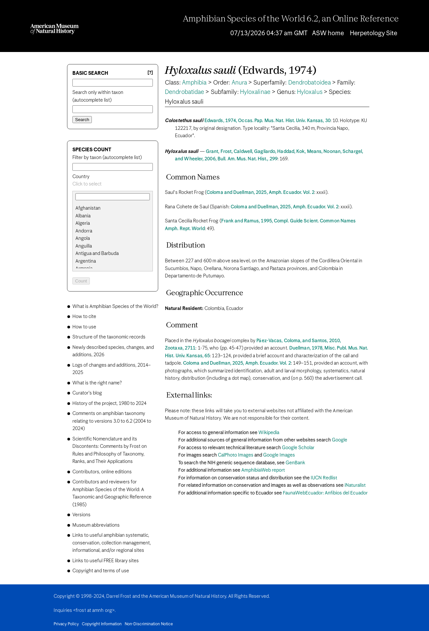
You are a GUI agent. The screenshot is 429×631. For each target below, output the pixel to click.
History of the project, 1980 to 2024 (109, 403)
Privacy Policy (66, 624)
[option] (115, 208)
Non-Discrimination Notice (149, 624)
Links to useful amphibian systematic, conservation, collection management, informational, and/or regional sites (111, 543)
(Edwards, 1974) (241, 71)
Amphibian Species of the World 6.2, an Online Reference (291, 19)
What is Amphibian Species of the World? (115, 306)
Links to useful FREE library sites (105, 561)
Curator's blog (87, 393)
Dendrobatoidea (309, 83)
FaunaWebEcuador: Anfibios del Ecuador (325, 493)
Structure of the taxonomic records (108, 337)
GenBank (295, 463)
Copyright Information (102, 624)
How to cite (84, 316)
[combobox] (112, 184)
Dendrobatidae (184, 92)
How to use (84, 327)
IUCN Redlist (324, 478)
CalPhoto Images (235, 455)
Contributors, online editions (102, 472)
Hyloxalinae (255, 92)
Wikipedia (268, 432)
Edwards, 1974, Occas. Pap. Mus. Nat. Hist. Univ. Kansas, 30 (267, 120)
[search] (112, 216)
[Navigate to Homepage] (54, 29)
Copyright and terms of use (100, 571)
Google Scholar (298, 447)
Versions (81, 515)
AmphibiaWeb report (263, 470)
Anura (239, 83)
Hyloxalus (309, 92)
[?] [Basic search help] (150, 73)
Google (339, 440)
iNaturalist (355, 485)
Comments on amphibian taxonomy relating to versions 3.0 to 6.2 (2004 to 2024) (111, 421)
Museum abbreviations (96, 525)
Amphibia (194, 83)
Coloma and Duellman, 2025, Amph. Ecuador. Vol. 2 (260, 192)
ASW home (328, 33)
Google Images (279, 455)
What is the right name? (97, 383)
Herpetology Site (373, 33)
